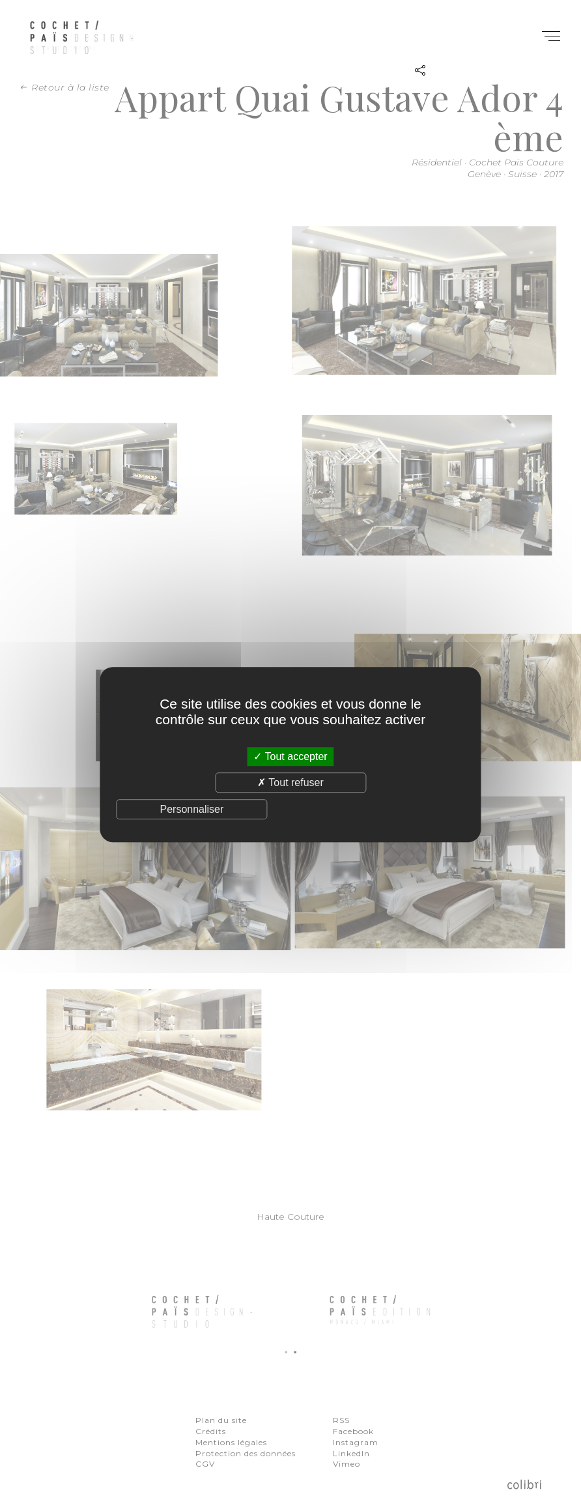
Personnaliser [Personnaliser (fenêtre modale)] (191, 809)
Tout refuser (290, 782)
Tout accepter (290, 756)
